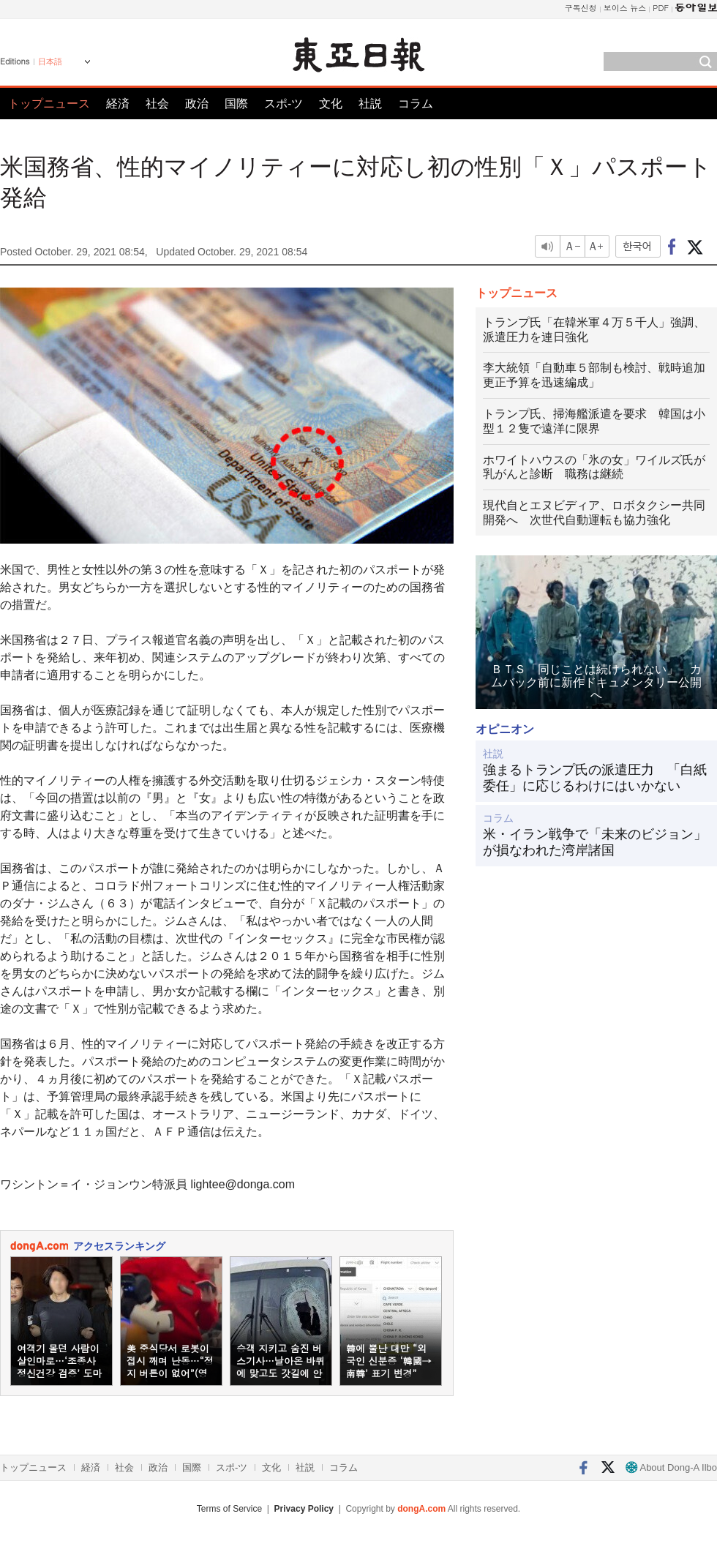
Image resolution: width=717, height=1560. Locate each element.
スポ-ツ (283, 103)
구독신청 (581, 7)
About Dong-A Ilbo (671, 1467)
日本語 (50, 61)
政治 (197, 103)
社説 (370, 103)
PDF (661, 7)
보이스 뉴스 (625, 7)
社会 (157, 103)
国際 (236, 103)
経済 (117, 103)
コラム (415, 103)
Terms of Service (229, 1509)
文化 (330, 103)
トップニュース (49, 103)
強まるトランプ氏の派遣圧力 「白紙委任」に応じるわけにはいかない (595, 777)
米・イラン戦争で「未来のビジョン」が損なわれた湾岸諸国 (595, 842)
